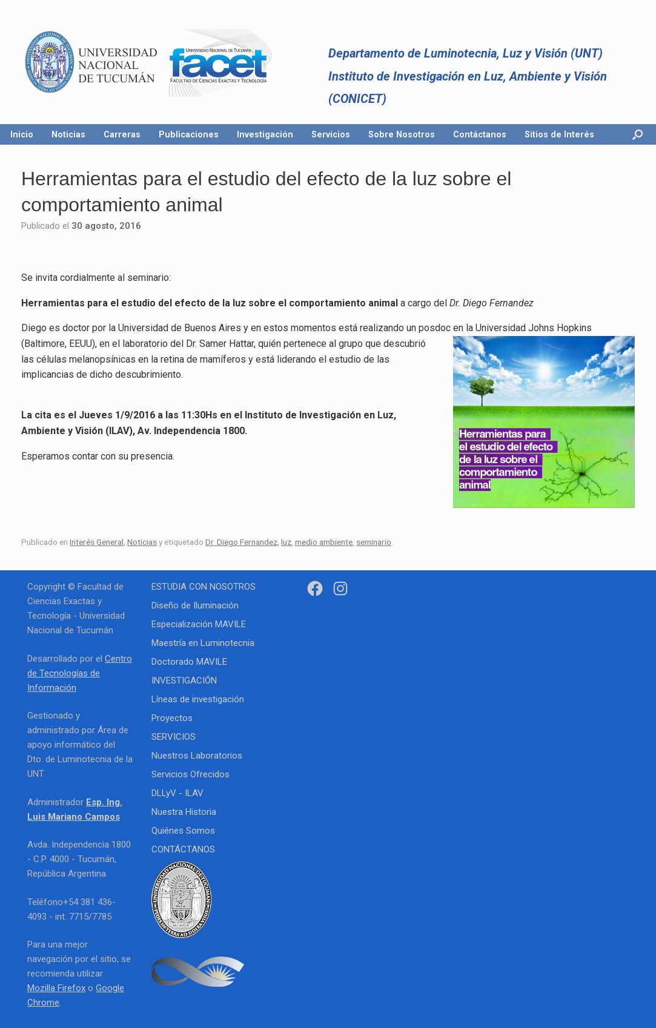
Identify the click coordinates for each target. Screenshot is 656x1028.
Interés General (97, 542)
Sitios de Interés (559, 134)
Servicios (330, 134)
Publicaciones (189, 134)
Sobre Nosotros (401, 134)
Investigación (265, 134)
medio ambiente (324, 542)
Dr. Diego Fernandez (241, 542)
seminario (373, 542)
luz (286, 542)
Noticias (68, 134)
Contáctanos (479, 134)
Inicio (21, 134)
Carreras (122, 134)
